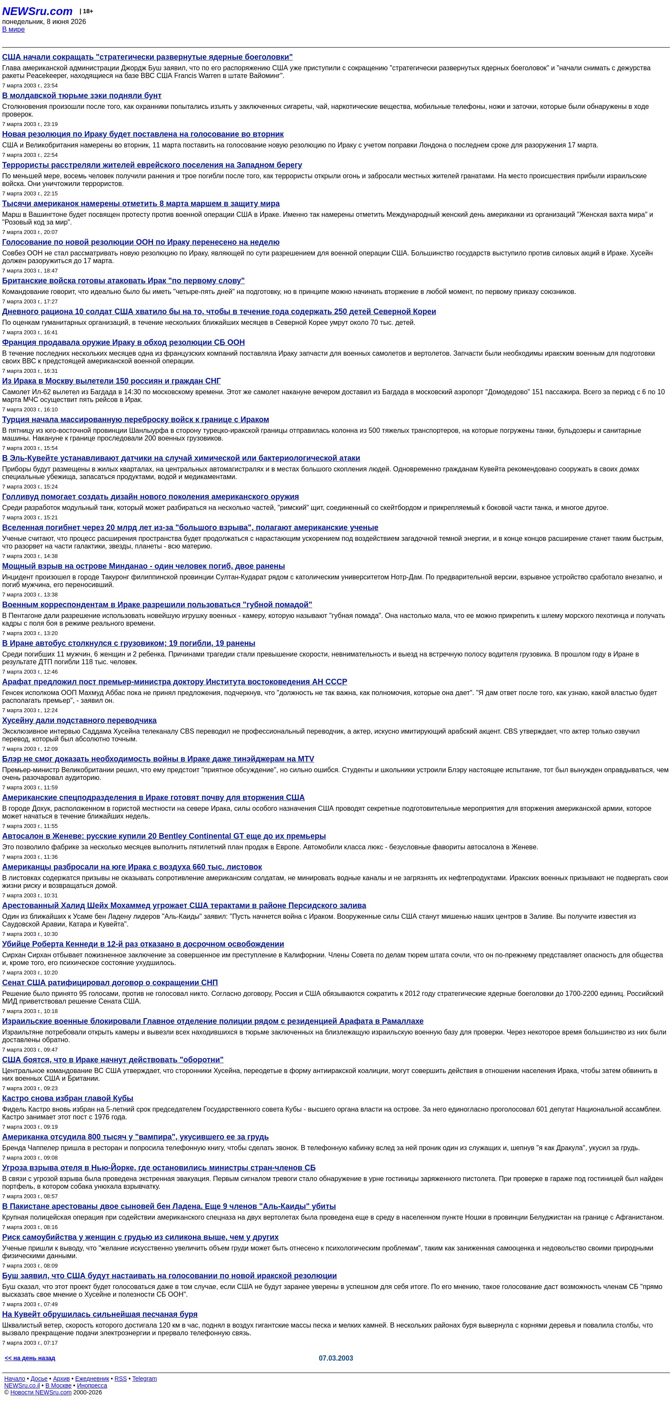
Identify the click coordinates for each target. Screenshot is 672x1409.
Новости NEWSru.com (41, 1392)
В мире (13, 29)
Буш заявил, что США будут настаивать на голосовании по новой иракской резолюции (169, 1275)
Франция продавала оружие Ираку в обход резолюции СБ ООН (123, 342)
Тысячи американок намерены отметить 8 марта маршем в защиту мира (141, 203)
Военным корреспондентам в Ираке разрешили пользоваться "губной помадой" (157, 604)
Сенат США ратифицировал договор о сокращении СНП (110, 982)
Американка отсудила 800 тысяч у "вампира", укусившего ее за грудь (135, 1137)
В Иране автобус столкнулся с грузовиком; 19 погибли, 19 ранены (128, 643)
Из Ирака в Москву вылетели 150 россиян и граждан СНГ (111, 381)
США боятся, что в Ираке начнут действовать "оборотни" (113, 1059)
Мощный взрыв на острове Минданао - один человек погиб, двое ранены (143, 566)
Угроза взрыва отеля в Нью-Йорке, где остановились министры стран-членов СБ (159, 1167)
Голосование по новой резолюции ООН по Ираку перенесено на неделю (141, 242)
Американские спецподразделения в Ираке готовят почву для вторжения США (153, 797)
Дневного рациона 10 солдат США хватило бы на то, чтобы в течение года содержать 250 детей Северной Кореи (219, 311)
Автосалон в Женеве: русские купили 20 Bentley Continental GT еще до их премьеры (164, 836)
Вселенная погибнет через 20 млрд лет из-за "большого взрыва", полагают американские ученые (190, 527)
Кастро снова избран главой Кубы (67, 1098)
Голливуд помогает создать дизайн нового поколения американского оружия (150, 496)
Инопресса (92, 1385)
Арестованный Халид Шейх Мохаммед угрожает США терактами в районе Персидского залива (184, 905)
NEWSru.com (37, 11)
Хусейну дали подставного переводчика (79, 720)
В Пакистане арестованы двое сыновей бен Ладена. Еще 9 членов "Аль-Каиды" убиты (169, 1206)
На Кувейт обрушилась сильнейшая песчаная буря (100, 1314)
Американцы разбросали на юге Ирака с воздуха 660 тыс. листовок (132, 867)
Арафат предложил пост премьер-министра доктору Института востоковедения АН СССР (174, 682)
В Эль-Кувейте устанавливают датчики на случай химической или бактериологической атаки (181, 458)
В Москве (58, 1385)
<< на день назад (30, 1358)
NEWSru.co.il (22, 1385)
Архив (61, 1378)
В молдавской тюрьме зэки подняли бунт (82, 95)
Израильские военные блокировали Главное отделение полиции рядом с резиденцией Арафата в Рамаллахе (213, 1021)
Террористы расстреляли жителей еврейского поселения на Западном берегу (152, 165)
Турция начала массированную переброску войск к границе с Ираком (135, 419)
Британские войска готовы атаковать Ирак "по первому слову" (123, 280)
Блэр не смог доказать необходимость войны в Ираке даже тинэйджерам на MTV (158, 759)
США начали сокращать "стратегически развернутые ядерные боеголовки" (147, 57)
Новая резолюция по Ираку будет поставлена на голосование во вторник (143, 134)
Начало (14, 1378)
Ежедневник (92, 1378)
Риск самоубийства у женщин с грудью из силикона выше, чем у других (140, 1237)
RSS (120, 1378)
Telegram (144, 1378)
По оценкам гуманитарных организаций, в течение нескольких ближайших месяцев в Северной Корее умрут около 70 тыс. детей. (208, 322)
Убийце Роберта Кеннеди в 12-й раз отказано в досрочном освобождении (143, 944)
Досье (39, 1378)
